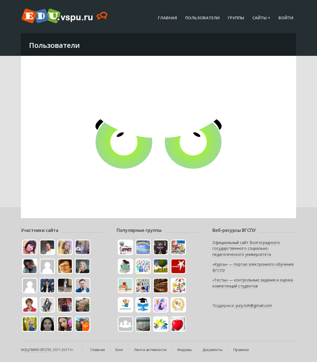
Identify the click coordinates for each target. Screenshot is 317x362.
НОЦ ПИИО (30, 349)
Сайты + (261, 17)
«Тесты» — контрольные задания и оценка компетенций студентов (252, 283)
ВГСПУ (45, 349)
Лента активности (150, 349)
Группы (236, 17)
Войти (285, 17)
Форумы (184, 349)
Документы (213, 349)
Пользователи (202, 17)
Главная (167, 17)
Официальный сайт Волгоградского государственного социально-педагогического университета (246, 248)
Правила (241, 349)
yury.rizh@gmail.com (254, 305)
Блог (119, 349)
